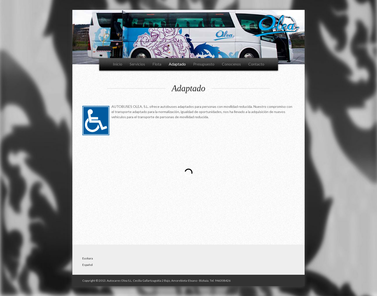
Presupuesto (203, 64)
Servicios (137, 64)
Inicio (117, 64)
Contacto (256, 64)
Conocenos (231, 64)
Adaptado (177, 64)
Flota (156, 64)
